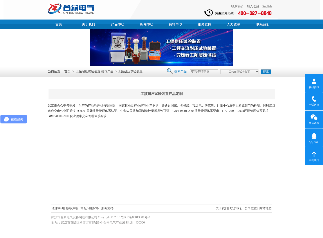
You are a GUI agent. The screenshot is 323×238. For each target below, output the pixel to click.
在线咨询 (314, 83)
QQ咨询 (314, 137)
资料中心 (176, 23)
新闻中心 (147, 23)
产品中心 (118, 23)
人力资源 (234, 23)
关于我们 (222, 208)
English (267, 6)
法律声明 (58, 208)
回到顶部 (314, 156)
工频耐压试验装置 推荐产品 (95, 71)
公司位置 (251, 208)
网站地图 (265, 208)
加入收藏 (253, 6)
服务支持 (205, 23)
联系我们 (237, 6)
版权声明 (72, 208)
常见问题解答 (90, 208)
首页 (60, 23)
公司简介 (89, 23)
